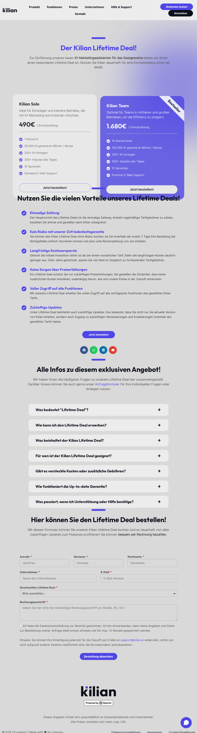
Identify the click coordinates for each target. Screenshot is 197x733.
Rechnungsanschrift (33, 602)
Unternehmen (29, 572)
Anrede (25, 556)
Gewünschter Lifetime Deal (38, 587)
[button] (84, 350)
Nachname (135, 556)
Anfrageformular (107, 384)
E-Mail (105, 572)
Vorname (80, 556)
